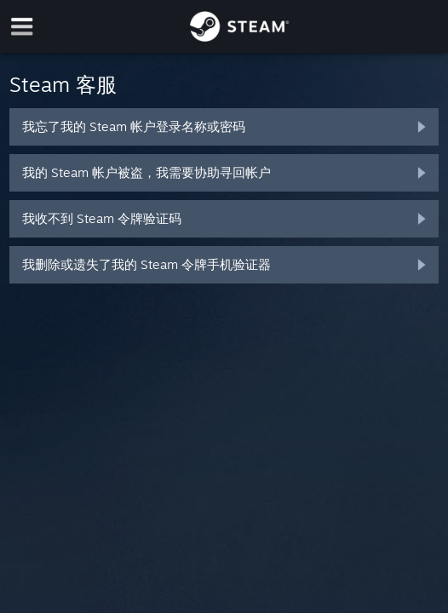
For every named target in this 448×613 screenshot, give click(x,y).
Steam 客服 (63, 84)
